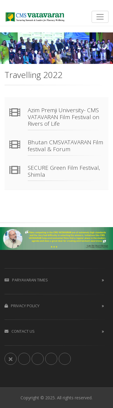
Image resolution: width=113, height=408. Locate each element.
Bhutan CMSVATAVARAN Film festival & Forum (65, 145)
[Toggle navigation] (100, 17)
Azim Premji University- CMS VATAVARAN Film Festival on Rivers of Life (63, 117)
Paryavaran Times (26, 280)
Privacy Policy (22, 305)
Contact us (20, 331)
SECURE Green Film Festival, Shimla (64, 171)
